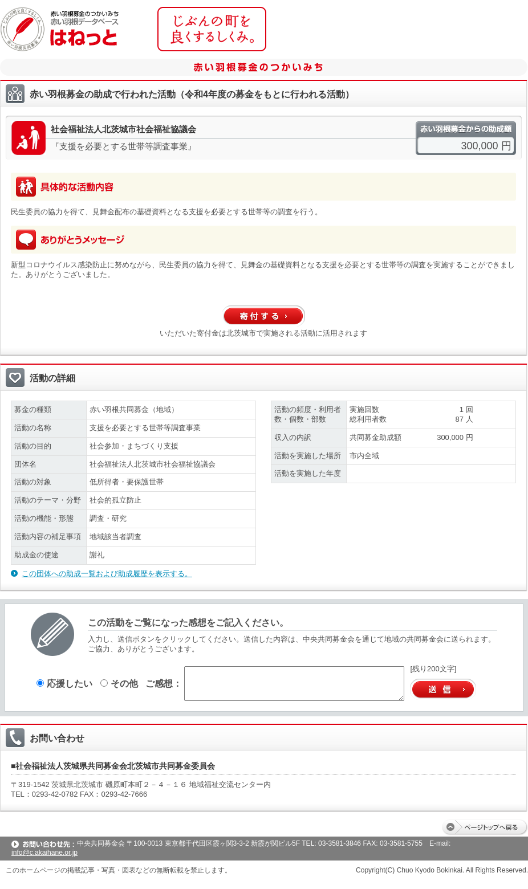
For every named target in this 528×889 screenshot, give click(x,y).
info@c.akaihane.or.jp (44, 853)
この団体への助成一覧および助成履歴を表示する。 (107, 573)
